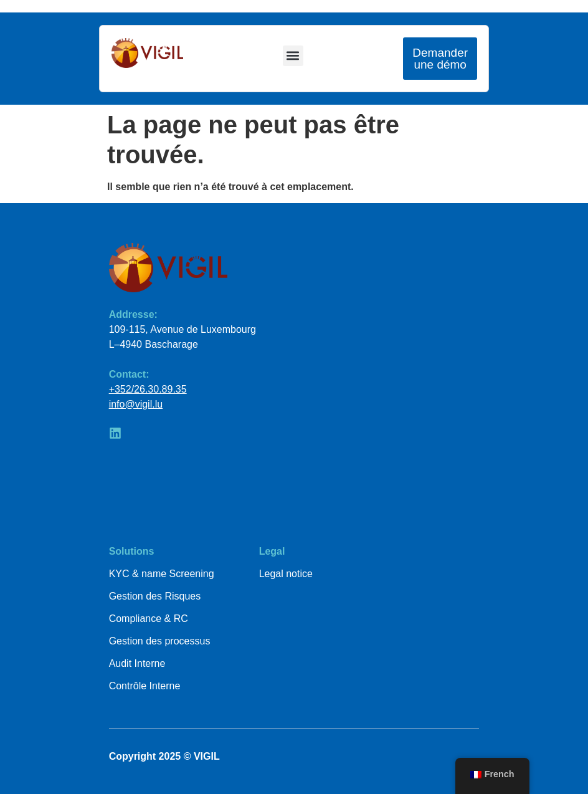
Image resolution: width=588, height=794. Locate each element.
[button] (293, 55)
